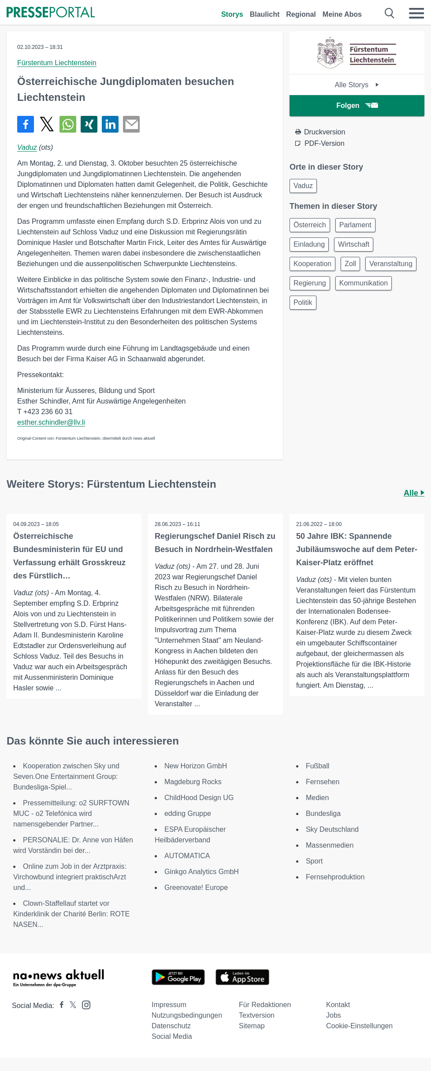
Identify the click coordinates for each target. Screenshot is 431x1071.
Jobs (333, 1015)
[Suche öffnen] (389, 13)
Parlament (355, 225)
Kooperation (312, 263)
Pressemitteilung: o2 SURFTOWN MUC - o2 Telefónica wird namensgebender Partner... (71, 813)
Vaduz (27, 147)
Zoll (350, 263)
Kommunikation (363, 283)
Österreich (310, 225)
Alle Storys (356, 85)
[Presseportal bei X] (70, 1005)
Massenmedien (330, 845)
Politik (303, 302)
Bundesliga (323, 813)
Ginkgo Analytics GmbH (201, 871)
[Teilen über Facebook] (25, 124)
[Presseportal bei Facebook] (59, 1005)
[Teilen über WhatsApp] (67, 124)
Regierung (310, 283)
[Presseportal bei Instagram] (83, 1004)
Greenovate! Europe (196, 887)
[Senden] (131, 124)
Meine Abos (342, 14)
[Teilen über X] (46, 124)
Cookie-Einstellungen (359, 1026)
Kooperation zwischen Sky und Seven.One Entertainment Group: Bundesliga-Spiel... (66, 776)
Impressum (169, 1004)
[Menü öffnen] (416, 13)
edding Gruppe (187, 813)
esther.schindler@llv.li (51, 422)
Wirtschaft (353, 244)
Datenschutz (171, 1026)
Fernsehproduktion (335, 877)
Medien (317, 797)
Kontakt (338, 1004)
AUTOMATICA (187, 856)
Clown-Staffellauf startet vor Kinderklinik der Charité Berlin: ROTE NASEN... (71, 914)
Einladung (309, 244)
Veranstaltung (390, 263)
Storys (232, 14)
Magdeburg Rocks (193, 782)
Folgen (356, 105)
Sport (314, 861)
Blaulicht (265, 14)
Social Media (172, 1036)
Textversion (257, 1015)
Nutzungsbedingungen (187, 1015)
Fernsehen (323, 782)
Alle (414, 493)
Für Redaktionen (265, 1004)
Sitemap (252, 1026)
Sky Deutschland (332, 829)
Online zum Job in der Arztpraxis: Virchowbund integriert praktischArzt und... (69, 877)
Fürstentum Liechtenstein (57, 63)
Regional (301, 14)
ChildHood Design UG (199, 797)
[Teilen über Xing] (89, 124)
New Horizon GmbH (195, 766)
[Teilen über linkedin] (110, 124)
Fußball (317, 766)
